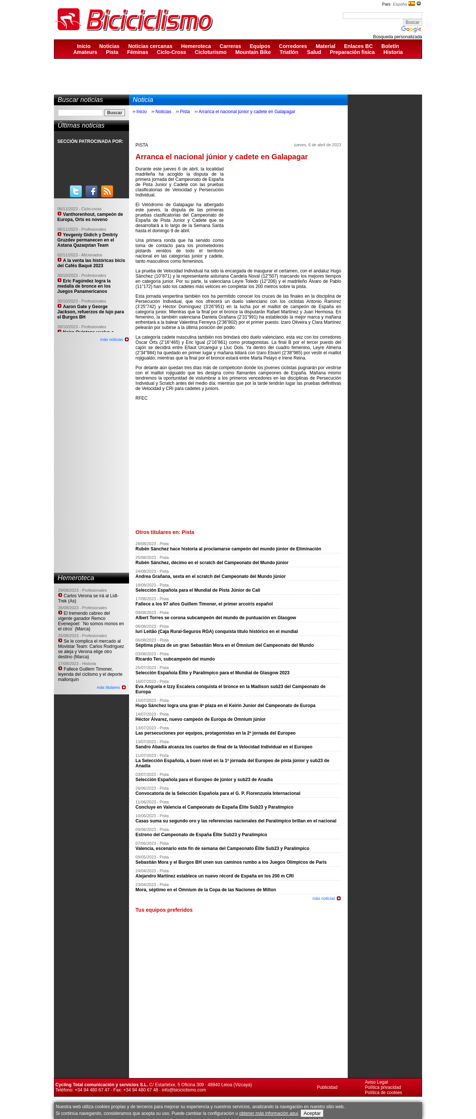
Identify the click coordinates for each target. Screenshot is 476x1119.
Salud (314, 52)
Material (325, 46)
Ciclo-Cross (171, 52)
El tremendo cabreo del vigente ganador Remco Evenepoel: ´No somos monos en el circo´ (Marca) (91, 621)
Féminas (137, 52)
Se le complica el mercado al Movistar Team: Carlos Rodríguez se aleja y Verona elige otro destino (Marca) (91, 649)
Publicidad (327, 1087)
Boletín (390, 46)
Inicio (84, 46)
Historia (393, 52)
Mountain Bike (253, 52)
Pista (112, 52)
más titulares (108, 687)
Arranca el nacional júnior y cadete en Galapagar (247, 111)
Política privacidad (383, 1087)
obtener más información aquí (268, 1113)
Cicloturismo (211, 52)
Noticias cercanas (150, 46)
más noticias (111, 339)
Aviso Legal (376, 1082)
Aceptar (312, 1113)
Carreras (230, 46)
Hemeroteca (196, 46)
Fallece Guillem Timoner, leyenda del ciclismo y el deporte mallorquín (90, 674)
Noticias (109, 46)
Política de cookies (383, 1092)
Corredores (293, 46)
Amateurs (85, 52)
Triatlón (289, 52)
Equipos (260, 46)
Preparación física (352, 52)
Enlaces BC (358, 46)
